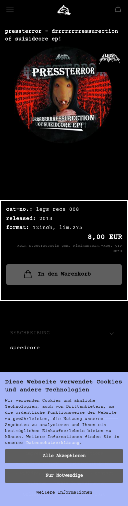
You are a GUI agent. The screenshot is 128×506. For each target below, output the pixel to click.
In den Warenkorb (57, 274)
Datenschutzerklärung (52, 443)
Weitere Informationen (64, 492)
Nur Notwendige (64, 475)
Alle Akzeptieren (64, 456)
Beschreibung (30, 333)
